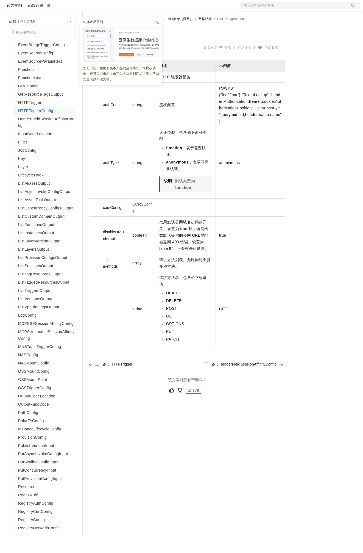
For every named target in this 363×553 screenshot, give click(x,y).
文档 (293, 9)
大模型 (56, 9)
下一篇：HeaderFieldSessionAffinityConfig (243, 382)
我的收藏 (271, 65)
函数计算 (35, 23)
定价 (118, 9)
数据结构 (205, 36)
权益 (105, 9)
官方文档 (14, 23)
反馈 (193, 408)
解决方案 (88, 9)
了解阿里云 (181, 9)
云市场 (133, 9)
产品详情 (244, 65)
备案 (304, 9)
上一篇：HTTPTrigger (110, 382)
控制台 (318, 9)
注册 (331, 9)
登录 (351, 9)
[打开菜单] (9, 9)
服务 (162, 9)
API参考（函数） (180, 36)
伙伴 (149, 9)
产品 (71, 9)
